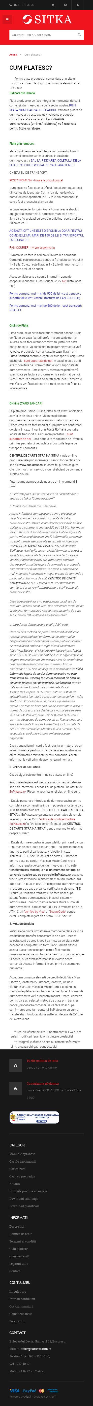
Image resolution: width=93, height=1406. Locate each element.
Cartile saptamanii (22, 1161)
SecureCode (57, 911)
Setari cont (17, 1321)
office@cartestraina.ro (36, 1349)
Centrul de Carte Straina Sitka (54, 21)
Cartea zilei (17, 1169)
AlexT (27, 1396)
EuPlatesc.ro (17, 791)
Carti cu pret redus (22, 1176)
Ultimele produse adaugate (28, 1191)
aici (64, 281)
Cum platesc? (18, 1249)
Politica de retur (20, 1234)
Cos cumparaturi (21, 1306)
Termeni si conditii (22, 1241)
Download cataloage (23, 1199)
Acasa (13, 54)
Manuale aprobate (22, 1154)
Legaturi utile (18, 1264)
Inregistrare (17, 1291)
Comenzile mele (20, 1314)
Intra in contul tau (22, 1299)
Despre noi (16, 1226)
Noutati (14, 1184)
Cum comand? (19, 1256)
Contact (14, 1271)
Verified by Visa (34, 911)
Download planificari (24, 1206)
